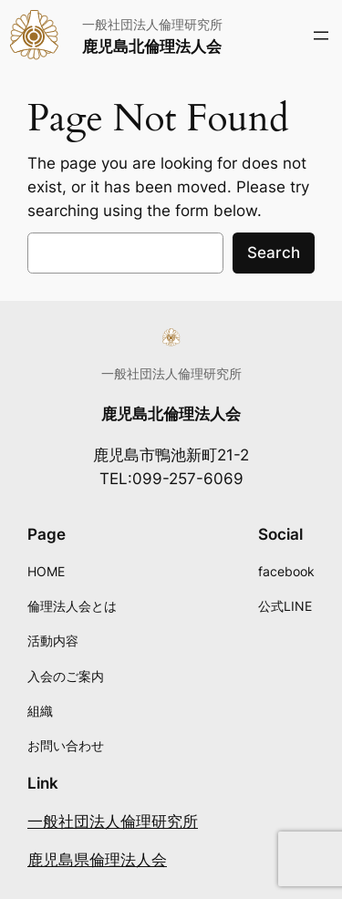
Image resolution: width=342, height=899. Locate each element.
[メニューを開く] (321, 35)
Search (273, 252)
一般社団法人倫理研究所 (112, 821)
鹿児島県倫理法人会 (97, 860)
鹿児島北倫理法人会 (152, 46)
